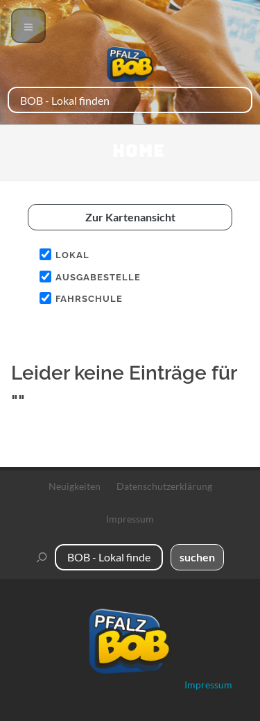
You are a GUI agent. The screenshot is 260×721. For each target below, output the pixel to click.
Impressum (130, 519)
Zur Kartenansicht (130, 216)
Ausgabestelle (98, 277)
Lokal (72, 255)
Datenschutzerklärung (164, 486)
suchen (197, 556)
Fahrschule (89, 299)
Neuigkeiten (75, 486)
